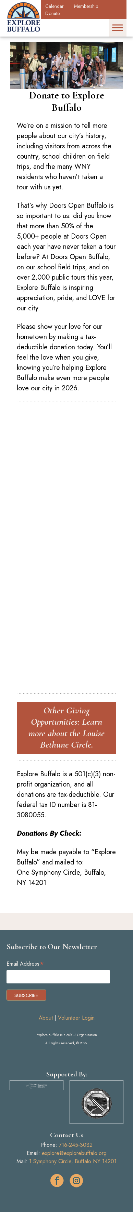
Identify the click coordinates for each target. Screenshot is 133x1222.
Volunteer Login (76, 1018)
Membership (86, 6)
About (46, 1018)
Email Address (25, 963)
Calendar (54, 6)
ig (76, 1180)
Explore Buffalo (24, 17)
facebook (57, 1180)
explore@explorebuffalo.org (74, 1153)
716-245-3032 (76, 1145)
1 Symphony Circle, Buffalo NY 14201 (73, 1161)
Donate (52, 13)
